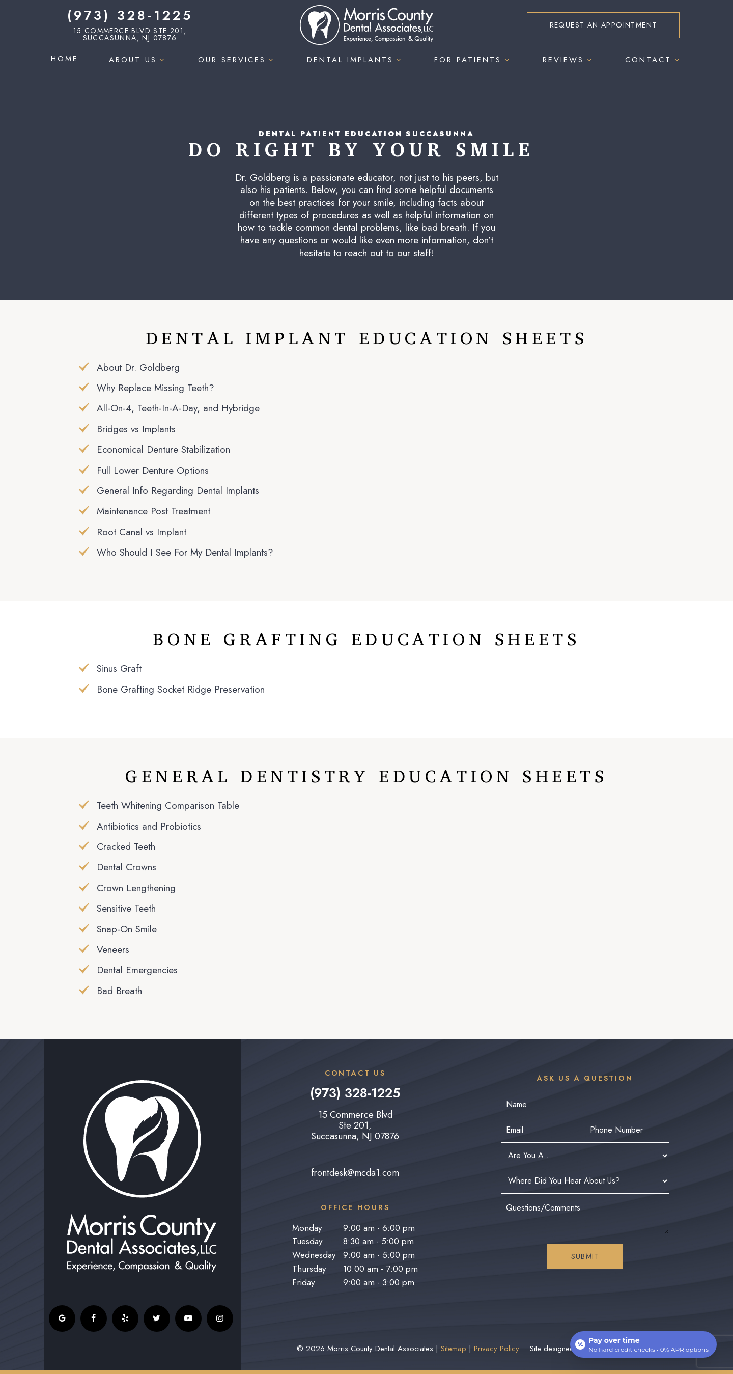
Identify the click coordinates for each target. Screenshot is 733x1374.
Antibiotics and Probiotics (149, 826)
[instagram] (220, 1318)
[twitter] (157, 1318)
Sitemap (453, 1348)
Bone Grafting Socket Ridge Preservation (181, 689)
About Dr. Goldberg (138, 367)
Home (64, 58)
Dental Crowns (126, 867)
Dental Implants (355, 59)
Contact (653, 59)
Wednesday (313, 1255)
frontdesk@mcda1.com (355, 1173)
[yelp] (125, 1318)
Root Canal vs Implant (141, 532)
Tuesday (307, 1241)
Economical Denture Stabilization (163, 449)
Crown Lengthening (136, 888)
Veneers (113, 949)
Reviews (569, 59)
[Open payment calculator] (643, 1344)
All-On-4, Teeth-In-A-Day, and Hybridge (178, 408)
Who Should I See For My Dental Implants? (185, 552)
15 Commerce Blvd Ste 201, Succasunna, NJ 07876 (130, 34)
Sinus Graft (119, 668)
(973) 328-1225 (130, 15)
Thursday (309, 1268)
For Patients (473, 59)
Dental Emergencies (137, 970)
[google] (62, 1318)
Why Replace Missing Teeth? (155, 388)
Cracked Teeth (126, 847)
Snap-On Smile (127, 929)
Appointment (603, 25)
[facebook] (93, 1318)
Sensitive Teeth (126, 908)
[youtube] (188, 1318)
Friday (303, 1282)
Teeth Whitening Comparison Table (168, 805)
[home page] (367, 25)
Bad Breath (119, 991)
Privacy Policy (496, 1348)
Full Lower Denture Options (153, 470)
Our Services (237, 59)
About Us (138, 59)
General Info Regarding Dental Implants (178, 491)
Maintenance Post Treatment (153, 511)
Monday (307, 1228)
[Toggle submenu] (162, 60)
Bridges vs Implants (136, 429)
